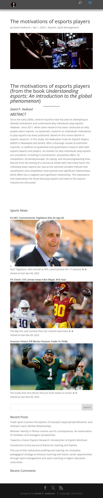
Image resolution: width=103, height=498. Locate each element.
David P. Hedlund (44, 493)
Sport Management (68, 27)
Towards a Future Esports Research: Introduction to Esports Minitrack (48, 440)
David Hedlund (22, 27)
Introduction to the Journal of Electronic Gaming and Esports (43, 445)
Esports (52, 27)
